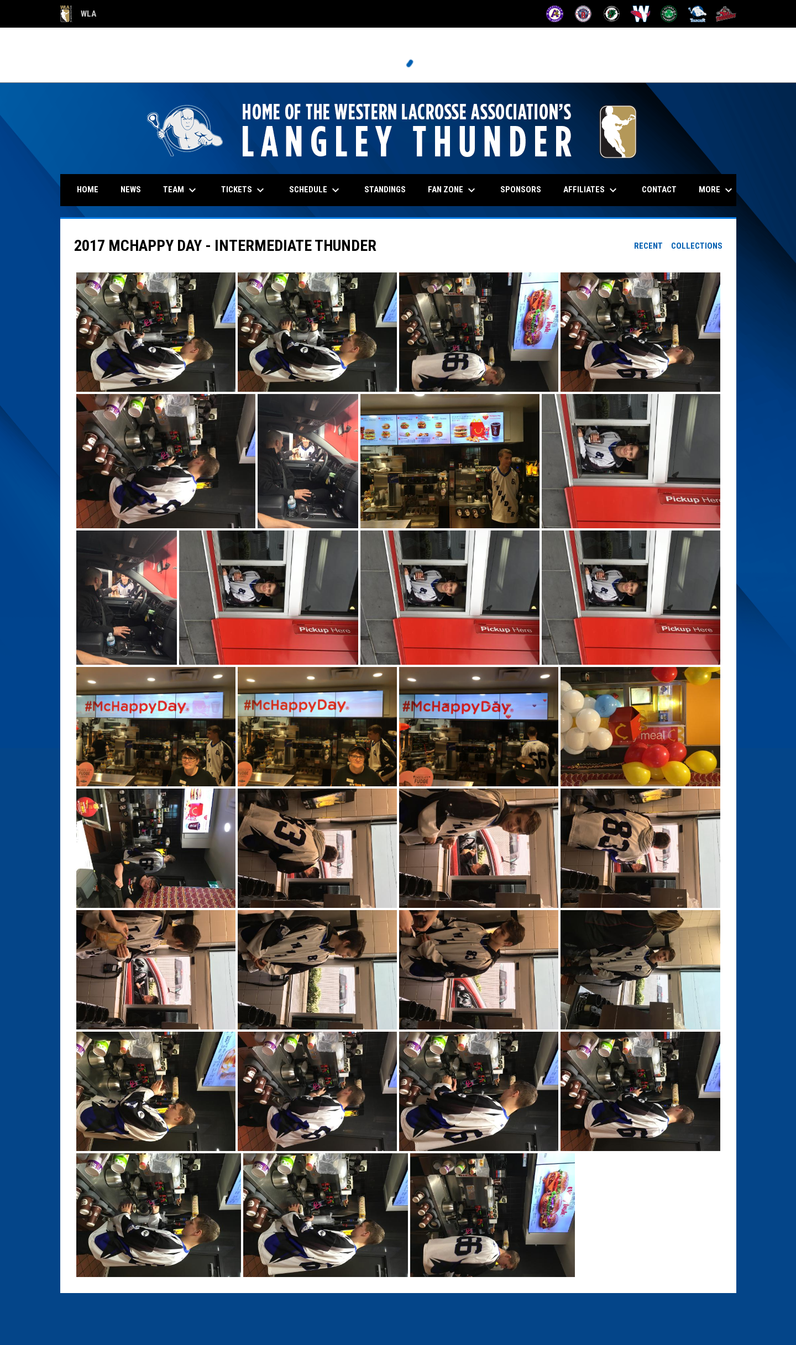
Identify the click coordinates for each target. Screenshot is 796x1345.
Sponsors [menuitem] (520, 190)
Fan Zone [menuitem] (453, 190)
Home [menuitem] (87, 190)
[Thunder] (697, 14)
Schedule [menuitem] (315, 190)
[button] (155, 332)
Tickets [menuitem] (244, 190)
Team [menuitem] (181, 190)
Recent (648, 246)
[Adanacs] (554, 14)
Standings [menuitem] (385, 190)
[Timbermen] (726, 14)
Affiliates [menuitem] (591, 190)
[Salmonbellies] (640, 14)
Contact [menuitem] (659, 190)
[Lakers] (611, 14)
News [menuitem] (131, 190)
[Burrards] (583, 14)
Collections (696, 246)
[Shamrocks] (669, 14)
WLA (78, 14)
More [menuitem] (717, 190)
